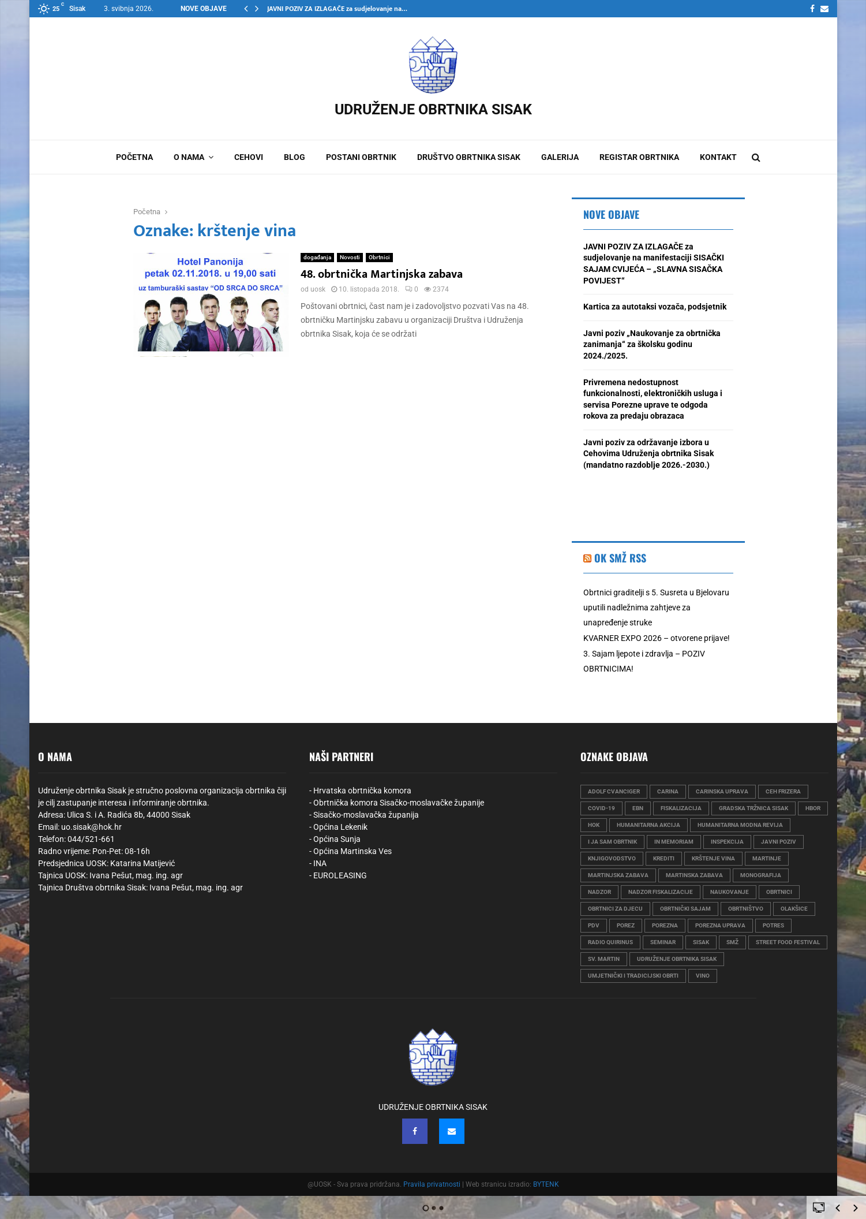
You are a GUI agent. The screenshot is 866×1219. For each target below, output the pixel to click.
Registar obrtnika (639, 157)
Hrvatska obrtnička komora (362, 790)
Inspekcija (727, 841)
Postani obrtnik (361, 157)
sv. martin (604, 959)
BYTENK (546, 1184)
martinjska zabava (618, 875)
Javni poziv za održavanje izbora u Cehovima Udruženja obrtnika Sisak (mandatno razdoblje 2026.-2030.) (648, 453)
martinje (766, 858)
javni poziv (778, 841)
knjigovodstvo (612, 858)
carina (667, 791)
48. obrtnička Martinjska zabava (382, 274)
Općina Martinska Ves (352, 851)
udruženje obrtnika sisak (677, 959)
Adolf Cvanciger (614, 791)
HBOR (812, 808)
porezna (665, 925)
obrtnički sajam (685, 908)
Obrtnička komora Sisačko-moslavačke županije (398, 802)
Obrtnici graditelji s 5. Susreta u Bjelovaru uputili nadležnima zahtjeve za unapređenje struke (656, 607)
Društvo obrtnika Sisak (468, 157)
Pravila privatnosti (431, 1184)
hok (593, 825)
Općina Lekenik (340, 827)
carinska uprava (722, 791)
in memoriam (673, 841)
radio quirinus (610, 942)
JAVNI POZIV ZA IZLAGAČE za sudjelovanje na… (337, 8)
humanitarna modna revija (740, 825)
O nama (189, 157)
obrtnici (779, 892)
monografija (760, 875)
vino (703, 975)
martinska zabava (694, 875)
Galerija (560, 157)
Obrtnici (379, 257)
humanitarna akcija (648, 825)
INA (320, 863)
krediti (663, 858)
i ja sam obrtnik (612, 841)
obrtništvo (745, 908)
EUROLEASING (340, 875)
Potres (773, 925)
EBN (637, 808)
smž (732, 942)
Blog (294, 157)
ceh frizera (783, 791)
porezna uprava (720, 925)
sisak (701, 942)
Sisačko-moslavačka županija (366, 814)
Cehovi (248, 157)
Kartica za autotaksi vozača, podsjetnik (654, 306)
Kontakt (718, 157)
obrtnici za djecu (615, 908)
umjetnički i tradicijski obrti (633, 975)
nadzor (599, 892)
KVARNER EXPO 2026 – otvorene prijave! (656, 638)
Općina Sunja (337, 839)
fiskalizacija (681, 808)
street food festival (788, 942)
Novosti (350, 257)
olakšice (794, 908)
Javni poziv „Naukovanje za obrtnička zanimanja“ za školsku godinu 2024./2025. (652, 344)
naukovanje (729, 892)
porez (626, 925)
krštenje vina (713, 858)
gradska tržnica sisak (753, 808)
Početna (134, 157)
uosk (317, 289)
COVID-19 (601, 808)
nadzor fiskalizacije (660, 892)
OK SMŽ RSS (620, 557)
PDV (593, 925)
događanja (317, 257)
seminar (663, 942)
